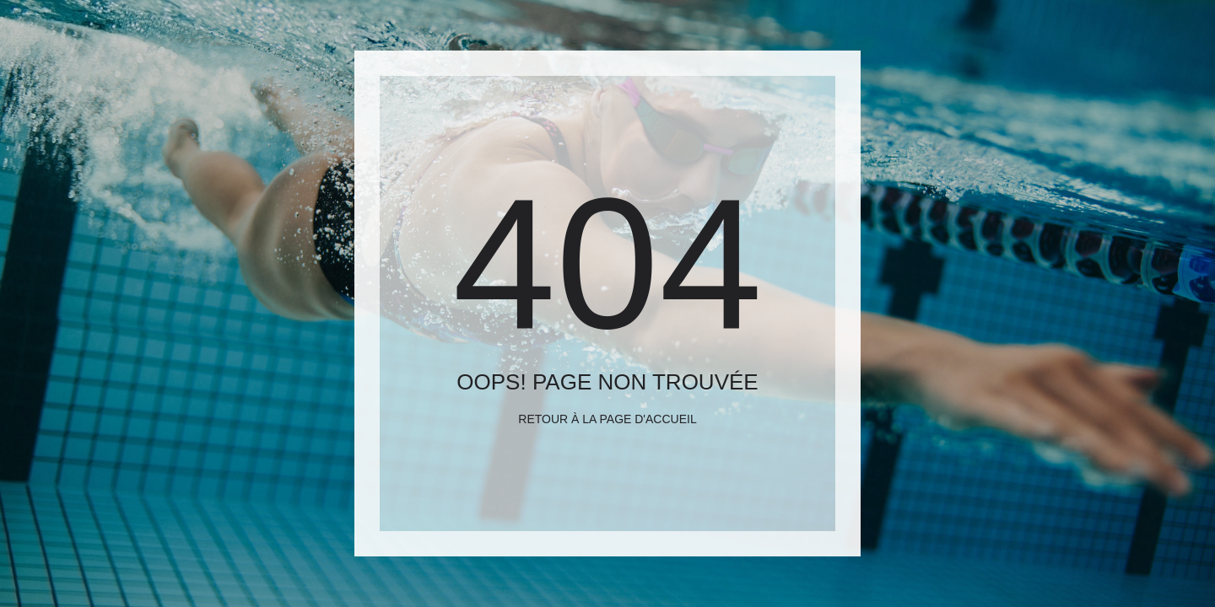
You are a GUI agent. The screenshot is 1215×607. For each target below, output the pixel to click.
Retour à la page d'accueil (607, 419)
